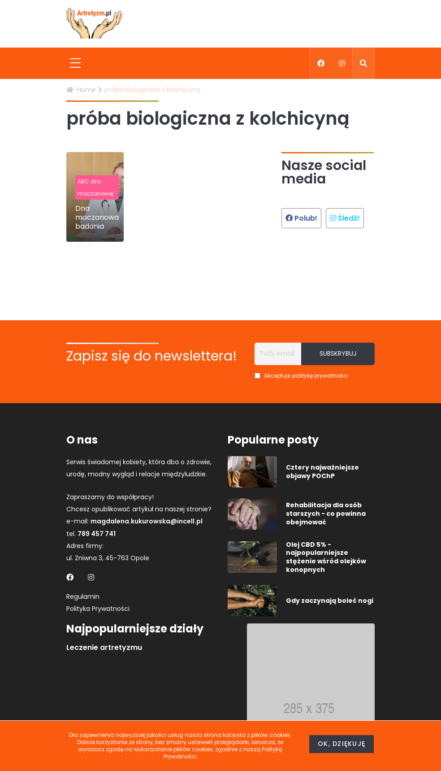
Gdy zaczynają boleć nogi (329, 601)
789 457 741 (97, 533)
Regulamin (82, 596)
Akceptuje (301, 375)
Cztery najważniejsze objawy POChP (322, 471)
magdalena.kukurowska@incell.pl (147, 521)
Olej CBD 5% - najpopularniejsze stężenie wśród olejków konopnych (326, 557)
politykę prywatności (320, 375)
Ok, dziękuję (341, 743)
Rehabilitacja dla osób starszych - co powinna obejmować (326, 514)
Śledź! (345, 218)
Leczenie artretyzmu (104, 647)
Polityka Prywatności (98, 608)
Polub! (301, 218)
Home (81, 89)
